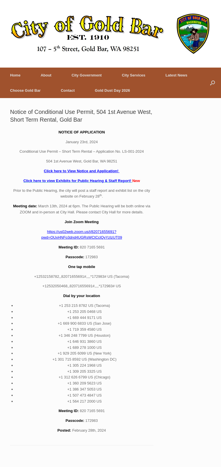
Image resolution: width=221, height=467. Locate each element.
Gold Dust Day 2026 (112, 90)
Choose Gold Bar (25, 90)
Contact (68, 90)
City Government (87, 75)
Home (15, 75)
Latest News (176, 75)
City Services (133, 75)
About (46, 75)
